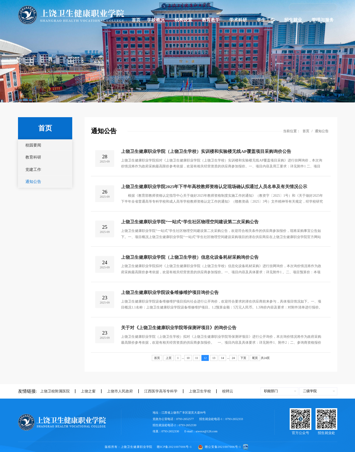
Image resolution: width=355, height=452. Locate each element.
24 (233, 358)
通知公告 (33, 181)
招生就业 (294, 19)
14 (222, 358)
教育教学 (212, 19)
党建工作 (33, 169)
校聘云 (224, 391)
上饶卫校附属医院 (55, 391)
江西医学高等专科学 (158, 391)
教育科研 (33, 157)
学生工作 (267, 19)
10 (188, 358)
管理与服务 (324, 19)
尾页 (255, 358)
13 (213, 358)
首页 (136, 19)
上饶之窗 (85, 391)
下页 (243, 358)
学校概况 (157, 19)
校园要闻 (33, 145)
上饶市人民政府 (117, 391)
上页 (169, 358)
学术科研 (239, 19)
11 (196, 358)
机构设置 (185, 19)
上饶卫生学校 (197, 391)
